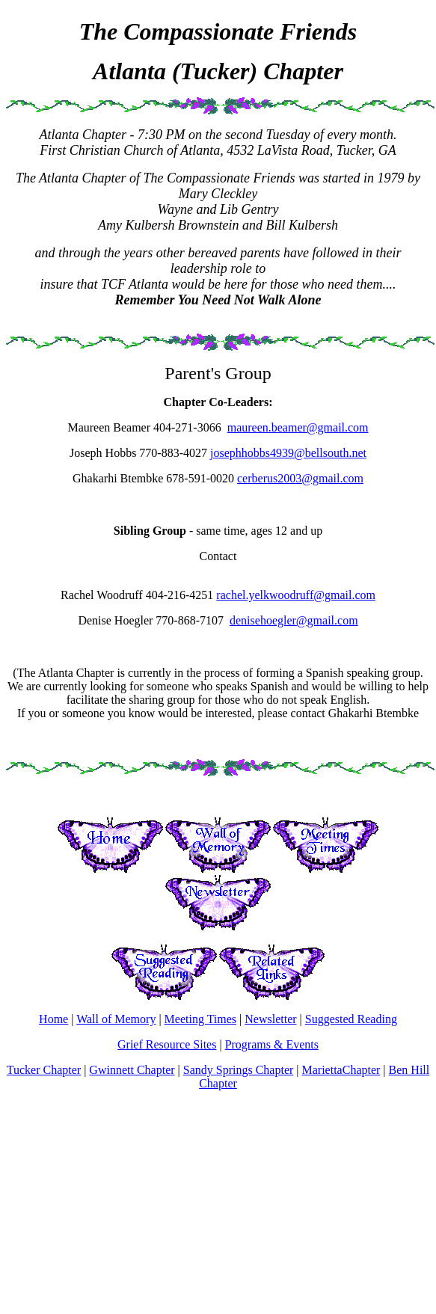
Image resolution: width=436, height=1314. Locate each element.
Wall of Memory (116, 1019)
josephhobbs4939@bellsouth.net (288, 452)
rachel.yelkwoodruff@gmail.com (295, 595)
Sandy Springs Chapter (238, 1069)
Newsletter (270, 1019)
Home (53, 1019)
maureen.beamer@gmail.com (298, 427)
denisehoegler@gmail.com (294, 620)
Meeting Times (200, 1019)
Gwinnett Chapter (131, 1069)
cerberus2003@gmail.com (300, 478)
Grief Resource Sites (166, 1044)
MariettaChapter (341, 1069)
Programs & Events (272, 1044)
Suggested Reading (351, 1019)
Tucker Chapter (44, 1069)
